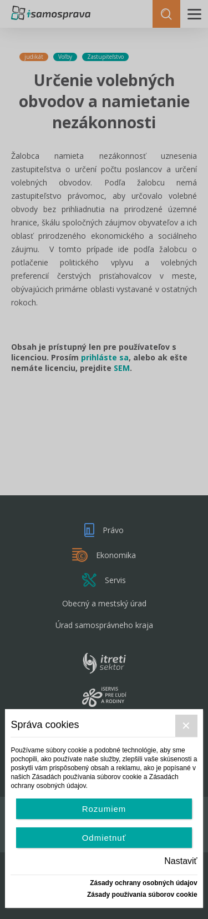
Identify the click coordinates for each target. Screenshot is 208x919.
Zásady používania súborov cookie (142, 894)
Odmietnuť (104, 837)
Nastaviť (180, 861)
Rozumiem (104, 808)
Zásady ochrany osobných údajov (143, 883)
